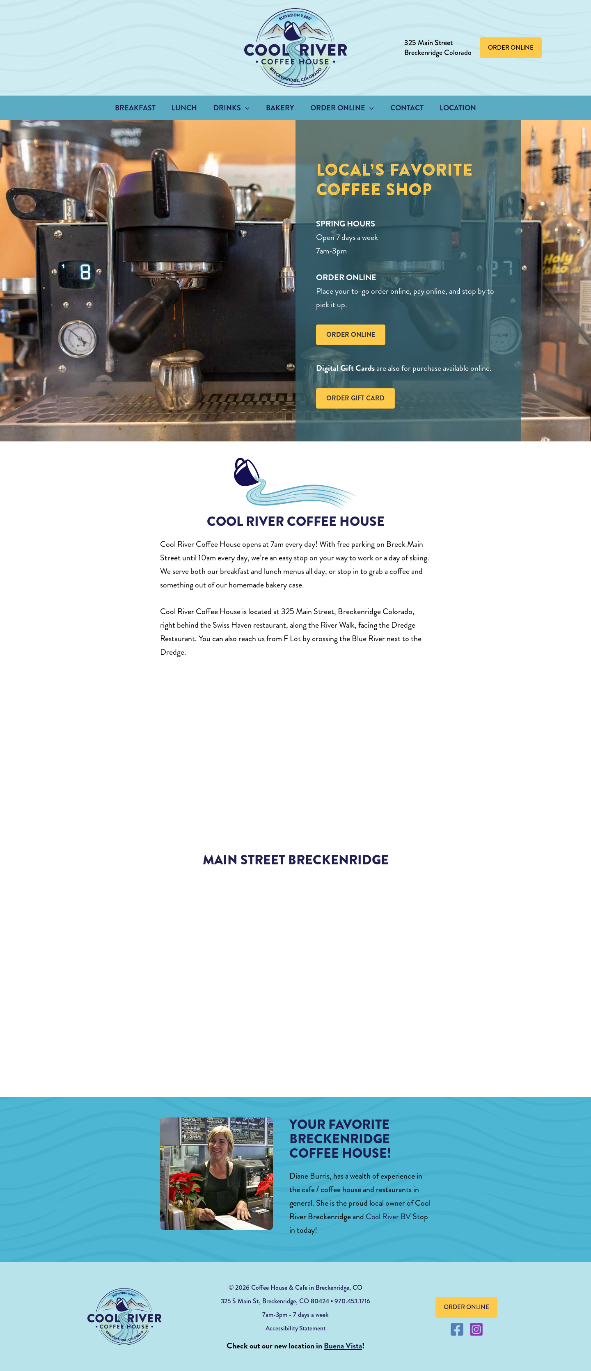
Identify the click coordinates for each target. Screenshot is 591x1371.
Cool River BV (389, 1216)
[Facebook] (457, 1329)
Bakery (280, 108)
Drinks (233, 108)
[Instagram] (476, 1329)
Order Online (341, 108)
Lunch (187, 108)
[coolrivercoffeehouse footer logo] (124, 1316)
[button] (511, 47)
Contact (403, 108)
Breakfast (139, 108)
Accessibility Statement (295, 1328)
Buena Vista (342, 1346)
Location (453, 108)
